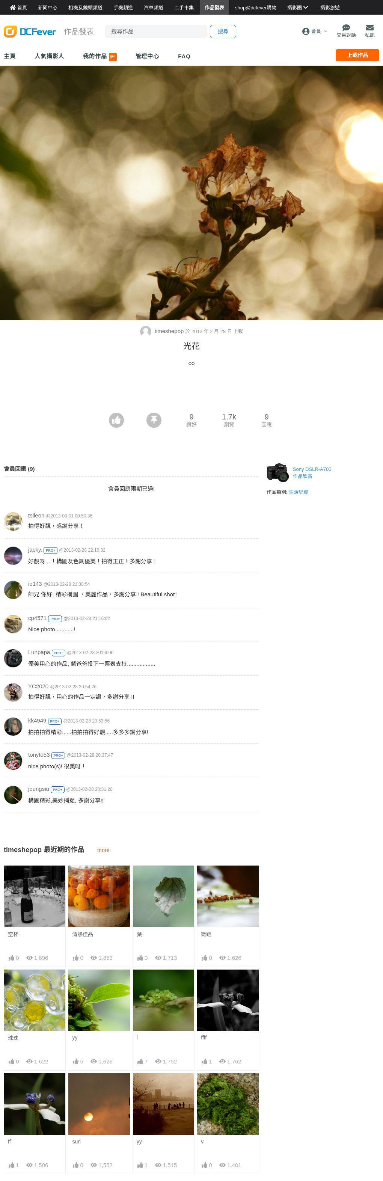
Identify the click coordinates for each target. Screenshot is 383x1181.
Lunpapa (39, 652)
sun (76, 1142)
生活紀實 (298, 492)
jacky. (35, 549)
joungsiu (38, 789)
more (103, 850)
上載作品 (357, 55)
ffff (204, 1038)
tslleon (36, 515)
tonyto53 (39, 754)
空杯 (13, 934)
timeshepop (162, 331)
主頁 (10, 56)
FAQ (184, 56)
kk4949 (37, 720)
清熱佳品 (82, 934)
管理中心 (148, 56)
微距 (206, 934)
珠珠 (13, 1038)
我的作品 (99, 57)
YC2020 (38, 686)
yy (74, 1038)
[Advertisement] (191, 392)
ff (9, 1142)
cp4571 (37, 618)
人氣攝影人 (50, 56)
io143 (35, 584)
